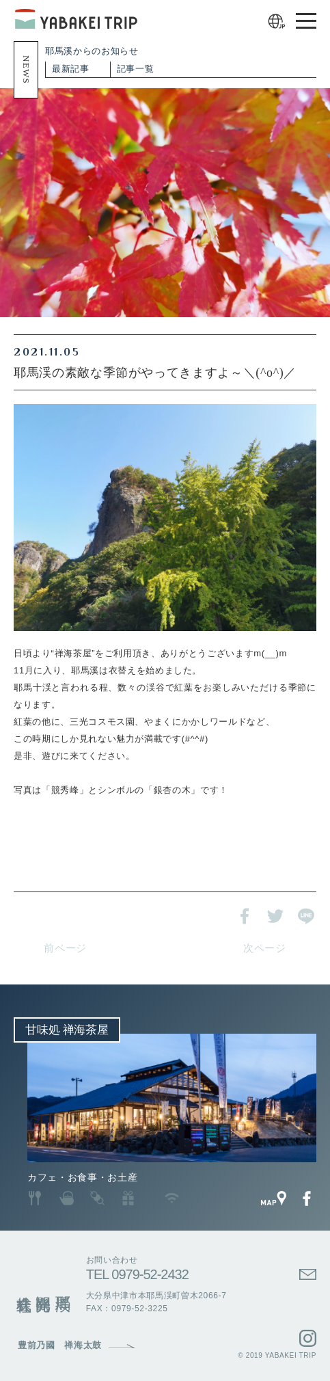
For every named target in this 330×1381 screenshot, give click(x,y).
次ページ (264, 948)
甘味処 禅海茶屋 (67, 1029)
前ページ (65, 948)
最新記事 (71, 69)
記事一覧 (135, 69)
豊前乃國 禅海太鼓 (60, 1345)
